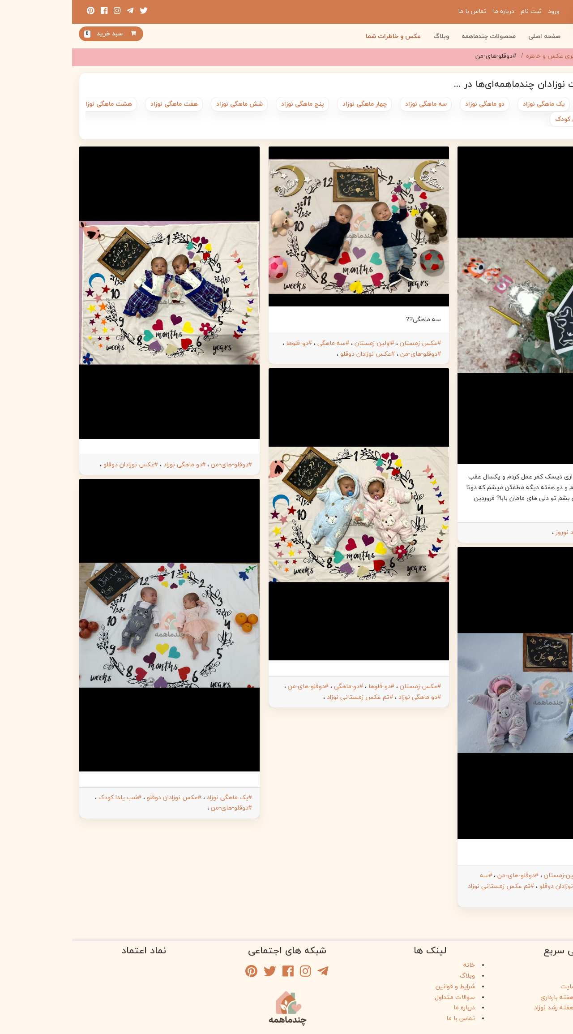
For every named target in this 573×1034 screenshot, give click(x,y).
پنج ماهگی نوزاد (230, 104)
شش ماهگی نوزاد (167, 104)
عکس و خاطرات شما (321, 36)
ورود (481, 11)
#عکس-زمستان (537, 875)
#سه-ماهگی (261, 343)
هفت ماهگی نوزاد (102, 104)
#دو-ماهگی (276, 686)
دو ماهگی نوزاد (412, 104)
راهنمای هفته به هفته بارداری (507, 995)
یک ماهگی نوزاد (472, 104)
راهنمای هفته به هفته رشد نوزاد (504, 1005)
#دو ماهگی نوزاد (347, 697)
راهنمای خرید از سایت (517, 984)
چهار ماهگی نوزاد (292, 104)
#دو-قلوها (226, 343)
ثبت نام (459, 11)
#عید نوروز (497, 532)
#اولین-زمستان (491, 875)
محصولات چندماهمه (416, 36)
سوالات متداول (383, 995)
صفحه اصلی (472, 36)
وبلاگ (369, 36)
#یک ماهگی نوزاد (157, 797)
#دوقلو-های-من (537, 532)
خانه (397, 962)
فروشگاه (535, 962)
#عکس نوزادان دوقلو (494, 886)
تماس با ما (400, 11)
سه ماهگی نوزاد (354, 104)
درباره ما (431, 11)
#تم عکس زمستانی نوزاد (429, 886)
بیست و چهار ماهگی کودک (519, 119)
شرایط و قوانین (383, 984)
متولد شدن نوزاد (533, 104)
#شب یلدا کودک (47, 797)
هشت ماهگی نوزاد (35, 104)
